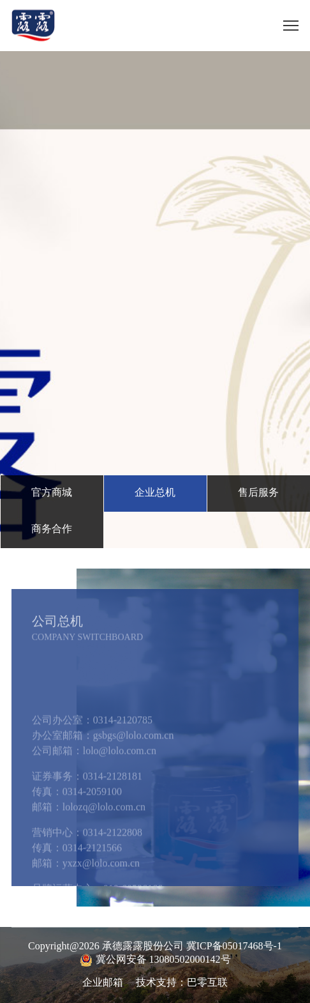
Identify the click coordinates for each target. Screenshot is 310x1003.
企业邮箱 (102, 982)
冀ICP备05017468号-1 (234, 946)
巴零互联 (207, 982)
